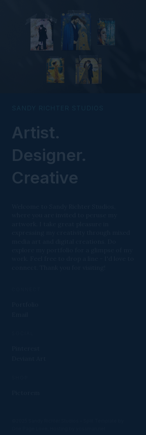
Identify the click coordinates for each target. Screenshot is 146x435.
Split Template (100, 421)
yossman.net (91, 429)
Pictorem (26, 393)
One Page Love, (30, 429)
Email (20, 314)
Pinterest (26, 348)
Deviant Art (29, 358)
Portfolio (25, 304)
